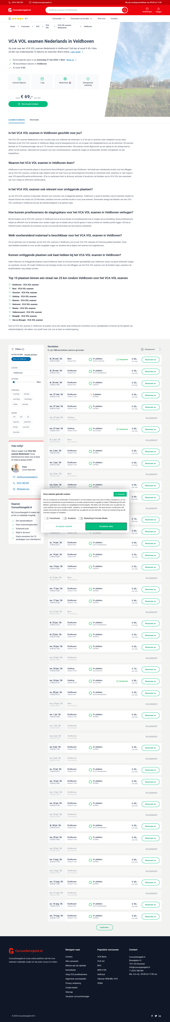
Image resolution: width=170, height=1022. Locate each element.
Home (12, 26)
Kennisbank (70, 970)
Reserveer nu (150, 360)
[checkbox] (51, 518)
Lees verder (77, 52)
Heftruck (101, 974)
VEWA (100, 983)
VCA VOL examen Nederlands (64, 26)
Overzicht (120, 494)
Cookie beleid (71, 987)
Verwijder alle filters (30, 354)
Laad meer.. (104, 927)
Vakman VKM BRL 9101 (107, 979)
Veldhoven (88, 26)
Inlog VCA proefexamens (76, 974)
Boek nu (71, 60)
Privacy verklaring (73, 983)
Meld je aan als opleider (75, 965)
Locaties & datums (16, 120)
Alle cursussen (71, 961)
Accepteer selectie (64, 526)
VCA (37, 26)
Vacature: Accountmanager (77, 996)
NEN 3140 (101, 970)
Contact (68, 957)
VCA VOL (47, 26)
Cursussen (25, 26)
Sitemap (69, 992)
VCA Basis (101, 957)
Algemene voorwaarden (75, 979)
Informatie (34, 120)
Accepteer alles (106, 526)
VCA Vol (101, 961)
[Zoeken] (124, 10)
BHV (99, 965)
